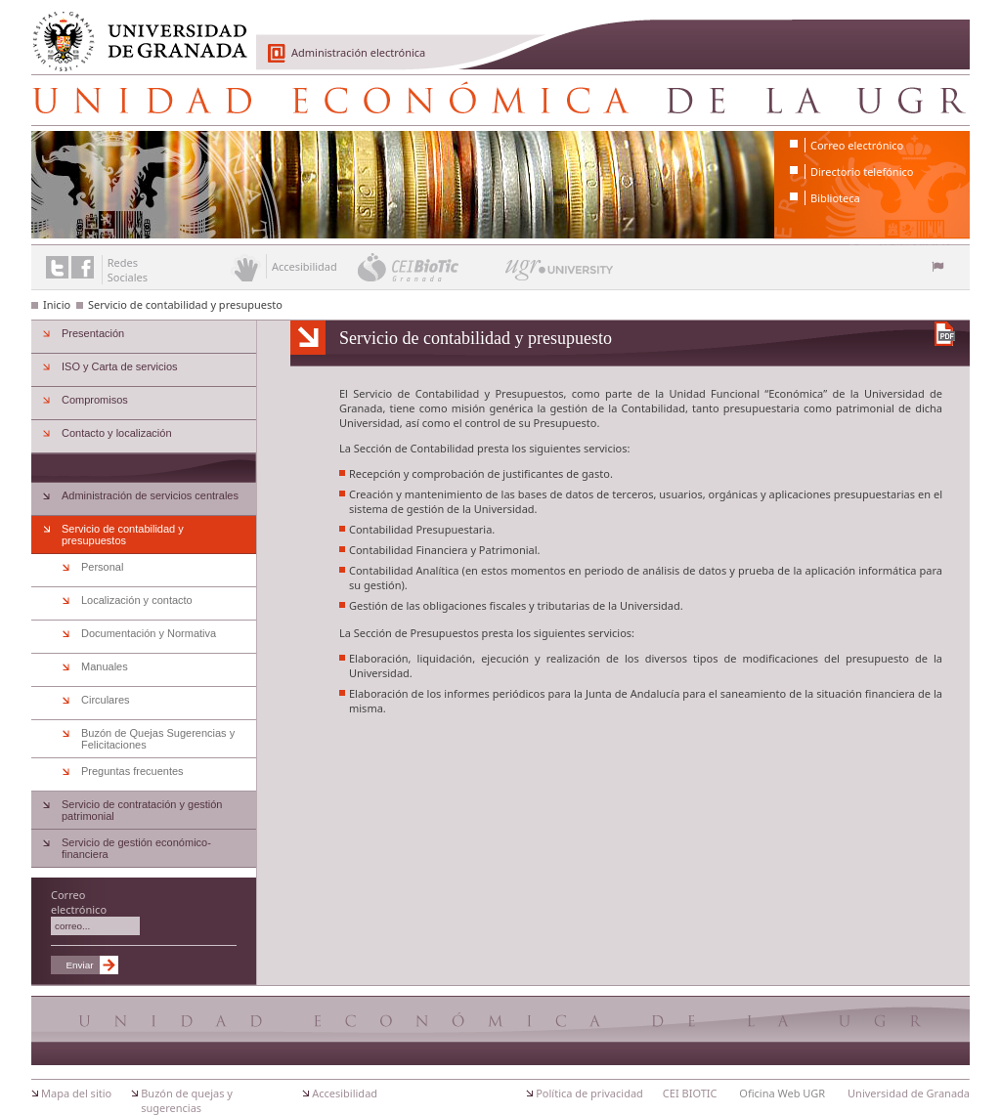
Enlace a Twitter (57, 267)
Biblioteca (835, 198)
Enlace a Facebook (82, 267)
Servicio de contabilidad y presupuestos (123, 534)
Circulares (105, 700)
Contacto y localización (117, 433)
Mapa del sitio (76, 1093)
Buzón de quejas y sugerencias (187, 1100)
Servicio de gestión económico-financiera (136, 848)
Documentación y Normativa (148, 633)
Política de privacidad (589, 1093)
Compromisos (95, 400)
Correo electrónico (856, 145)
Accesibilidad (344, 1093)
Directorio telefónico (861, 171)
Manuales (104, 666)
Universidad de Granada (133, 30)
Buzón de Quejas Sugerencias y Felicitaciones (158, 738)
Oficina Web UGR (782, 1093)
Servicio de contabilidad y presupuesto (185, 304)
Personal (102, 567)
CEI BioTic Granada (429, 266)
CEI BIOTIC (690, 1093)
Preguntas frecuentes (132, 771)
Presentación (93, 333)
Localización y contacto (137, 600)
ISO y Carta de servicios (120, 366)
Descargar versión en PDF (945, 334)
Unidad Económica (500, 99)
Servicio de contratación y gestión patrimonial (142, 810)
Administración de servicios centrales (150, 495)
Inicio (56, 304)
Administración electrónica (358, 52)
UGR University (559, 274)
